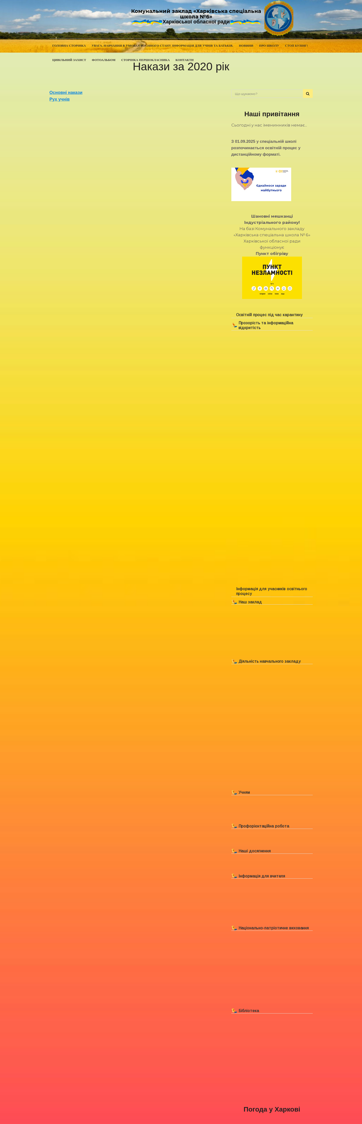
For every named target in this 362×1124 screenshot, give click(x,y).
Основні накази (66, 92)
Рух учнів (60, 99)
